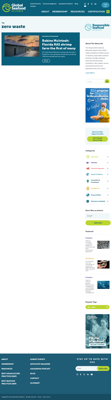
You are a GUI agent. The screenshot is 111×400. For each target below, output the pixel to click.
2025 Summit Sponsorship (97, 139)
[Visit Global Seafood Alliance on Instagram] (85, 4)
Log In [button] (105, 5)
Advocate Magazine (50, 4)
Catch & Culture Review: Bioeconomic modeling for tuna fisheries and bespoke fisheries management (90, 286)
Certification (96, 11)
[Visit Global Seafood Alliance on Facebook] (88, 4)
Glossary (35, 383)
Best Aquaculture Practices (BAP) (11, 374)
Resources (78, 11)
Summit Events (35, 4)
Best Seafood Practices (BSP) (9, 382)
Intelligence (90, 258)
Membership (59, 11)
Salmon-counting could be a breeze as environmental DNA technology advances (90, 246)
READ (46, 61)
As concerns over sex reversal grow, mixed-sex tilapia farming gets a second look (90, 266)
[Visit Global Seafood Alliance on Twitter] (92, 4)
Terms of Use (46, 397)
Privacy (40, 397)
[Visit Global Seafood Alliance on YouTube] (85, 6)
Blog (76, 4)
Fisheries (89, 238)
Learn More (90, 73)
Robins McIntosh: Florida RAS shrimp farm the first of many (59, 44)
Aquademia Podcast (66, 4)
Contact (33, 6)
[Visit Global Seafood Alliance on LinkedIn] (95, 4)
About (45, 11)
